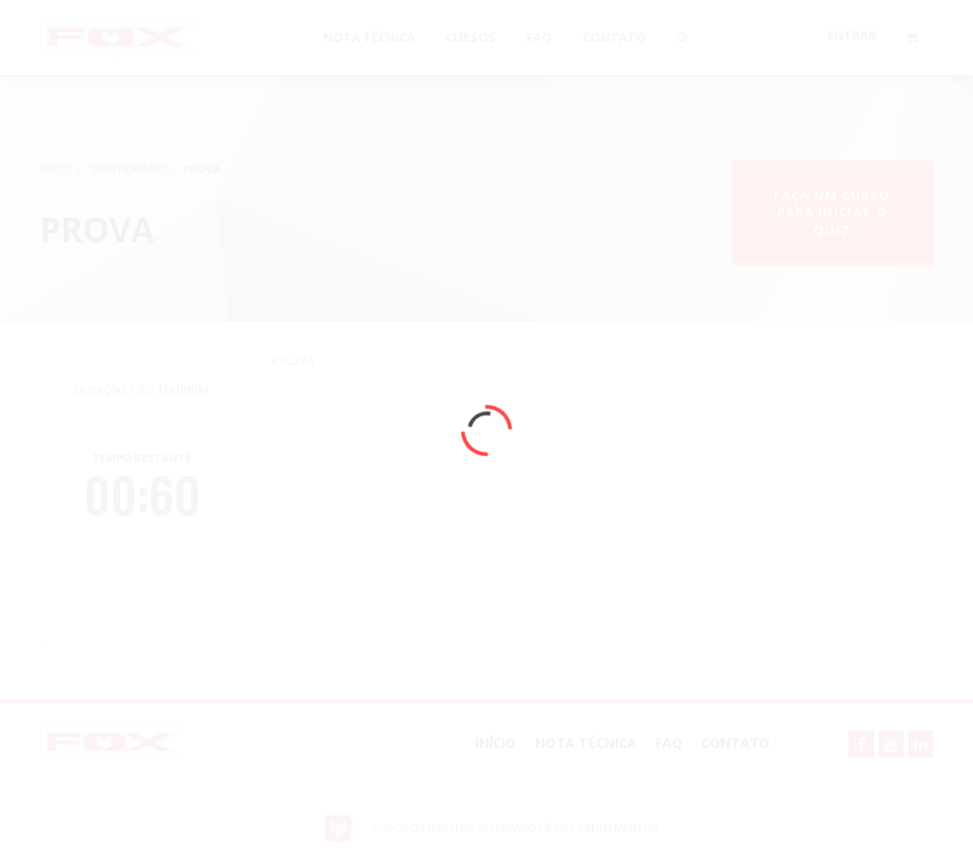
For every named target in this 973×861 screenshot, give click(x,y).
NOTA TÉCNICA (586, 743)
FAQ (669, 743)
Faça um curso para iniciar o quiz (831, 212)
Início (495, 743)
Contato (735, 743)
